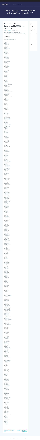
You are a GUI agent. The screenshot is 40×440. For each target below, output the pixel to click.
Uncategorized (9, 30)
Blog (21, 4)
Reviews (18, 4)
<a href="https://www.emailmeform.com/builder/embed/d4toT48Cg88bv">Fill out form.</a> (33, 36)
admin (5, 30)
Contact (14, 4)
